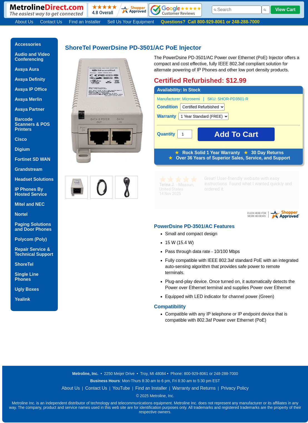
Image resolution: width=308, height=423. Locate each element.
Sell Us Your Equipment (130, 21)
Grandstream (29, 169)
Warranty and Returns (194, 388)
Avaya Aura (27, 69)
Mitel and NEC (30, 204)
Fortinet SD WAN (32, 159)
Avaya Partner (29, 109)
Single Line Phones (26, 277)
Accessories (28, 44)
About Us (24, 21)
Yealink (22, 299)
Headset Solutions (34, 179)
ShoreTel (24, 264)
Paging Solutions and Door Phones (33, 227)
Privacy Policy (235, 388)
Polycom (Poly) (31, 239)
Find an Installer (85, 21)
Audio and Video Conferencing (32, 57)
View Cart (285, 9)
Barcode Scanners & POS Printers (32, 124)
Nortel (21, 214)
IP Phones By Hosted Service (31, 192)
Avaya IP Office (31, 89)
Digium (22, 149)
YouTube (121, 388)
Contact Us (51, 21)
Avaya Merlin (28, 99)
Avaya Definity (30, 79)
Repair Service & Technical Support (34, 252)
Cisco (21, 139)
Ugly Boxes (27, 289)
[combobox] (237, 10)
